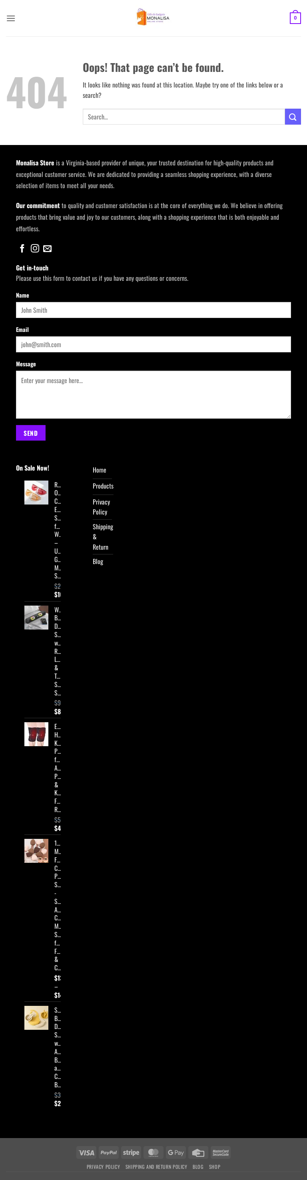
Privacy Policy (103, 1166)
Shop (214, 1166)
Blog (198, 1166)
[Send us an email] (47, 249)
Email (22, 329)
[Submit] (293, 116)
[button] (11, 18)
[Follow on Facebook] (22, 249)
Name (22, 295)
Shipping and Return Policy (156, 1166)
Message (26, 364)
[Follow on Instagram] (35, 249)
